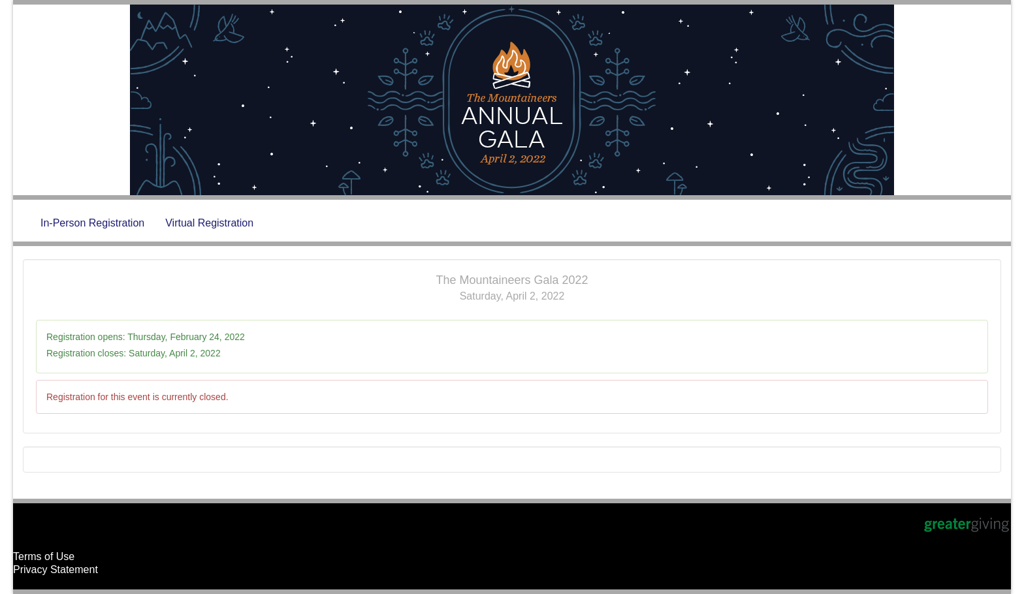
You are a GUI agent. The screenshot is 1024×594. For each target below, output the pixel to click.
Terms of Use (43, 556)
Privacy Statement (55, 569)
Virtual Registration (209, 222)
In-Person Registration (92, 222)
